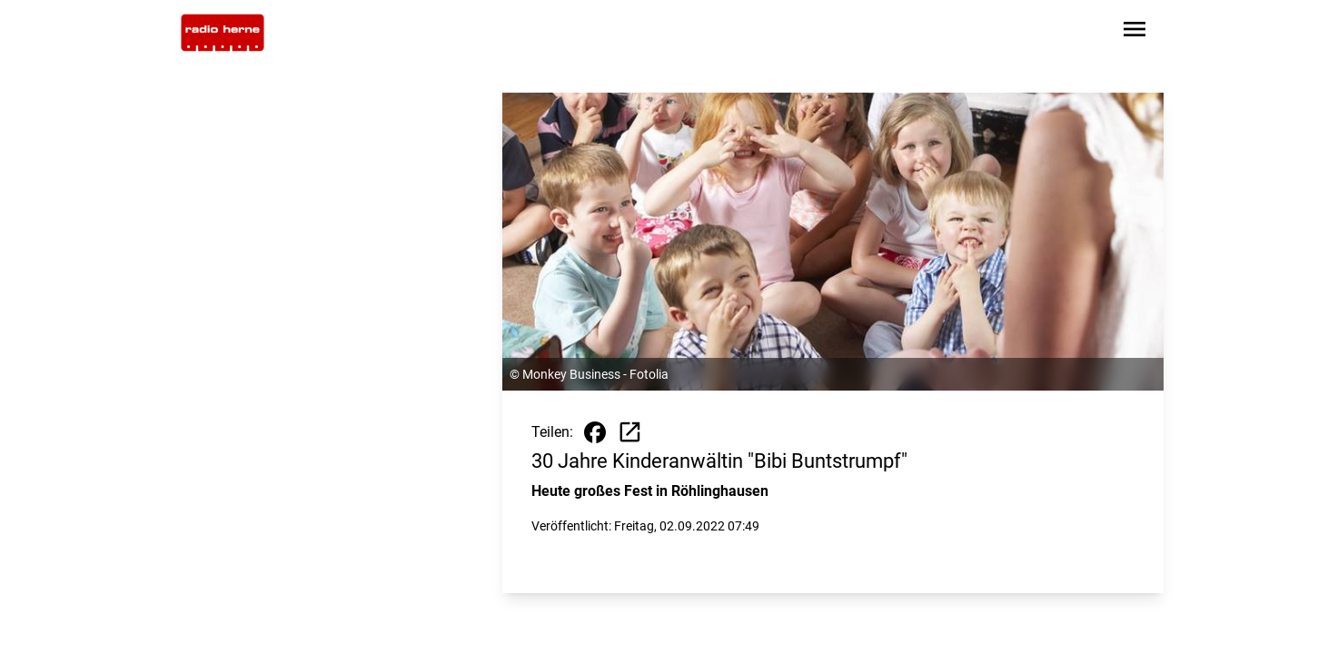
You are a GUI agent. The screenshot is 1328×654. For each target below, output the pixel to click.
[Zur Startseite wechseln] (222, 32)
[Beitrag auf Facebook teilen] (595, 432)
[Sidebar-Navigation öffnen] (1134, 32)
